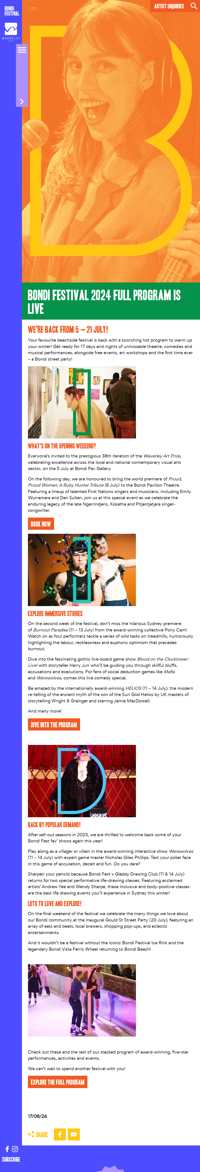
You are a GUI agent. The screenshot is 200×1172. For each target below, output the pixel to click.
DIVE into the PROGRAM (54, 724)
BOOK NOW (41, 524)
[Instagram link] (15, 1149)
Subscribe (11, 1159)
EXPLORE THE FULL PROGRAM (57, 1082)
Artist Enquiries (169, 6)
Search (194, 6)
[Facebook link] (7, 1149)
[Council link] (11, 33)
